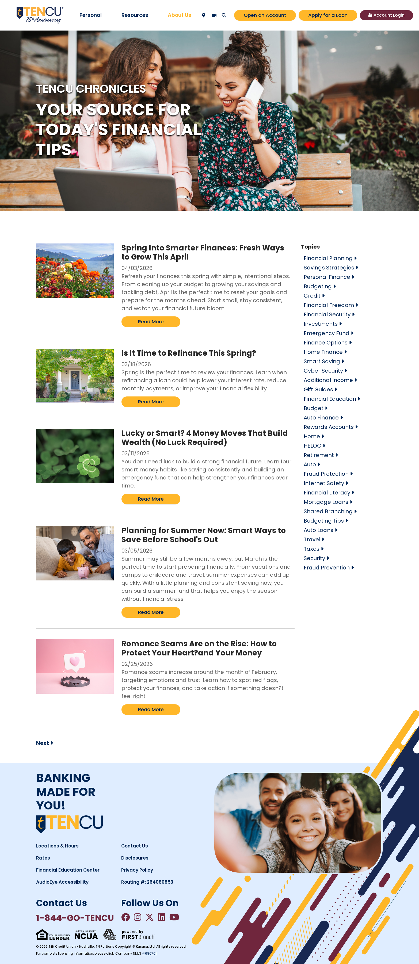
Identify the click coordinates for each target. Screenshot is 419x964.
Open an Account (265, 15)
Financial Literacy (327, 492)
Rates (43, 858)
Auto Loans (318, 530)
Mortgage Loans (326, 502)
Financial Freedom (329, 305)
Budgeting (318, 286)
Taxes (311, 549)
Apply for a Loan (328, 15)
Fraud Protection (326, 474)
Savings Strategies (329, 267)
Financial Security (327, 314)
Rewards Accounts (329, 427)
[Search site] (224, 15)
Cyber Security (323, 370)
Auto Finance (321, 417)
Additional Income (328, 380)
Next (42, 743)
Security (314, 558)
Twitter (149, 917)
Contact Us (134, 846)
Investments (321, 324)
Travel (312, 539)
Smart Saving (322, 361)
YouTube (174, 917)
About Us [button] (179, 15)
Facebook (125, 917)
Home (312, 436)
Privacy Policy (137, 870)
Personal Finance (327, 277)
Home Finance (323, 352)
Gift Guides (318, 389)
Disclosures (134, 858)
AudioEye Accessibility (62, 882)
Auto (310, 464)
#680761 (149, 953)
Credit (312, 295)
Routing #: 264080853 (147, 882)
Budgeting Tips (324, 520)
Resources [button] (134, 15)
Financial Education (330, 399)
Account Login (389, 15)
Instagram (137, 917)
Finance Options (326, 342)
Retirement (319, 455)
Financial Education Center (68, 870)
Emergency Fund (326, 333)
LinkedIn (161, 917)
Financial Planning (328, 258)
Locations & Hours (57, 846)
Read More (151, 321)
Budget (313, 408)
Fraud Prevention (327, 567)
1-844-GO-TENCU (75, 918)
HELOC (312, 445)
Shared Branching (328, 511)
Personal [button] (90, 15)
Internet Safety (324, 483)
